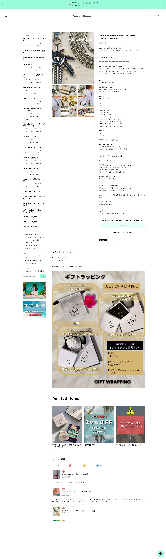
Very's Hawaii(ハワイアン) (33, 43)
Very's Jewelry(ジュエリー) (33, 46)
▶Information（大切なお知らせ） (35, 237)
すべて (59, 465)
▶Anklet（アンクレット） (32, 136)
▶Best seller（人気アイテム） (33, 76)
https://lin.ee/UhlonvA (106, 57)
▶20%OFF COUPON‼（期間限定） (34, 52)
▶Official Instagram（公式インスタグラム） (35, 256)
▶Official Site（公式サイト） (34, 260)
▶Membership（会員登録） (33, 240)
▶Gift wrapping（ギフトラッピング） (34, 204)
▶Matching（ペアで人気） (33, 168)
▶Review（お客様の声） (32, 263)
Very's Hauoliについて (31, 234)
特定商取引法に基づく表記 (32, 248)
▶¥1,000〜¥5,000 (30, 217)
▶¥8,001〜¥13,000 (30, 227)
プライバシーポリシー (31, 245)
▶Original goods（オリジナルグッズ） (34, 197)
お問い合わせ (28, 243)
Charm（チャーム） (31, 93)
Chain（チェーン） (30, 90)
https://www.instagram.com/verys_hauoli (112, 213)
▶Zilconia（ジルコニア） (32, 192)
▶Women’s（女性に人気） (33, 147)
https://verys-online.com (106, 204)
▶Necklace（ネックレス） (33, 87)
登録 (43, 276)
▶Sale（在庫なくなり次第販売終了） (34, 58)
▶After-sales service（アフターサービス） (34, 211)
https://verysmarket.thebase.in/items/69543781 (68, 266)
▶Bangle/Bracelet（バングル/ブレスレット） (34, 125)
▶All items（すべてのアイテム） (33, 39)
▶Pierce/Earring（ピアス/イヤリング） (34, 109)
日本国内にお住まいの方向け (122, 232)
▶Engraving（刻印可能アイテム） (34, 180)
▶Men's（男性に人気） (31, 158)
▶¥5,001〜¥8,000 (30, 222)
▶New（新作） (28, 64)
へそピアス (28, 119)
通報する (111, 240)
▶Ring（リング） (29, 98)
